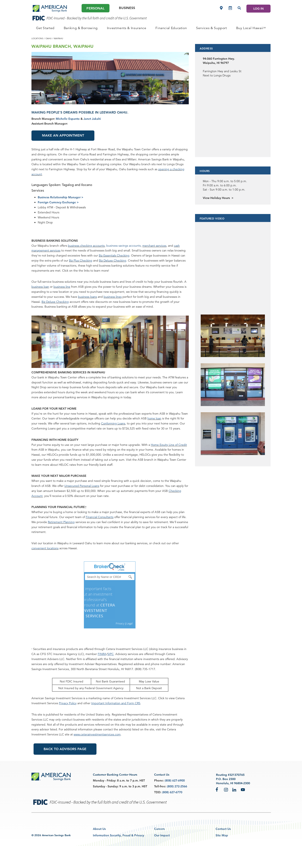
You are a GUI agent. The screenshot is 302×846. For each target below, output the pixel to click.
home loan (154, 418)
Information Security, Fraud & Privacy (118, 835)
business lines (113, 297)
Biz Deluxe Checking (112, 260)
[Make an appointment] (230, 8)
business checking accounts (86, 246)
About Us (99, 829)
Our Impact (162, 835)
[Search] (239, 8)
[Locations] (221, 8)
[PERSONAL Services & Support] (211, 28)
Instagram (226, 789)
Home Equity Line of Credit (169, 445)
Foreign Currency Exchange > (58, 202)
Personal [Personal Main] (95, 8)
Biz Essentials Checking (114, 255)
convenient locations (45, 548)
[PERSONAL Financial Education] (171, 28)
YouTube (243, 789)
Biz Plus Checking (80, 260)
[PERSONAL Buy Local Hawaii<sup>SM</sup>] (251, 28)
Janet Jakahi (92, 119)
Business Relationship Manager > (60, 197)
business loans (87, 297)
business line (61, 287)
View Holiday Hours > (218, 198)
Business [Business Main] (127, 8)
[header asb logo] (49, 8)
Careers (159, 829)
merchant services (154, 246)
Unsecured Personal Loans (81, 486)
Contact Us (223, 829)
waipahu (58, 38)
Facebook (218, 789)
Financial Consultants (99, 517)
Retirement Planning (61, 522)
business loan (40, 287)
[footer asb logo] (51, 777)
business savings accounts (123, 246)
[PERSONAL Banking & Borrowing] (80, 28)
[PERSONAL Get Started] (45, 28)
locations (37, 38)
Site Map (222, 835)
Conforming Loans (113, 423)
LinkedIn (234, 789)
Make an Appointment (63, 135)
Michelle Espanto (68, 119)
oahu (49, 38)
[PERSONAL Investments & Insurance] (126, 28)
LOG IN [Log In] (258, 8)
